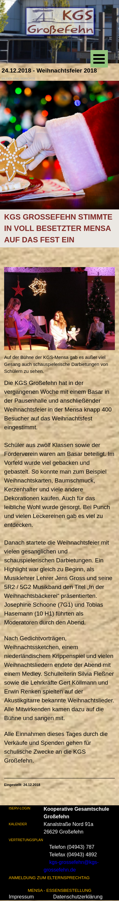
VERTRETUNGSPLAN (26, 840)
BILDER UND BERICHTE (18, 78)
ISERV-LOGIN (19, 808)
